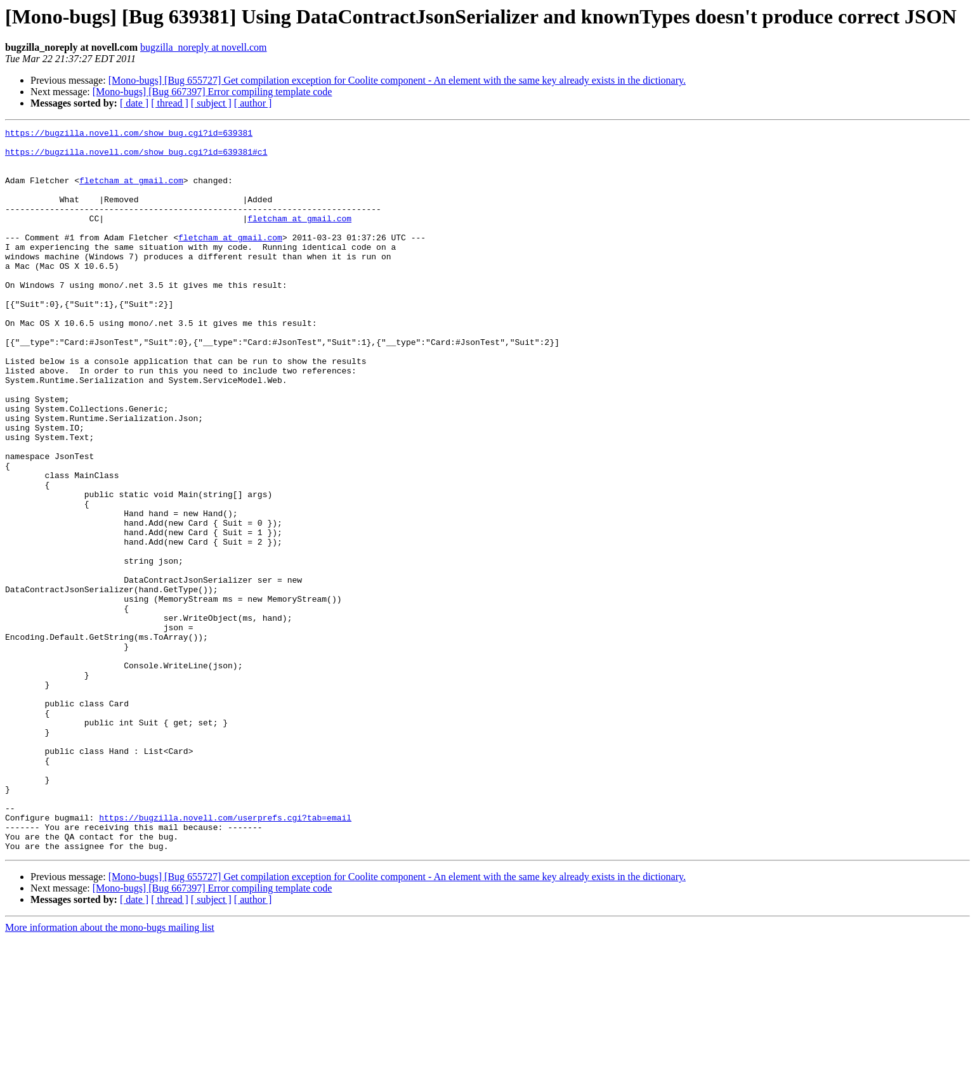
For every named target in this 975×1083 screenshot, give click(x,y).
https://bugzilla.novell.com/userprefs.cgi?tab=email (225, 956)
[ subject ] (211, 103)
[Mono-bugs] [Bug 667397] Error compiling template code (212, 91)
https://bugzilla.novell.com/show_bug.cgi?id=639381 (128, 134)
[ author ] (253, 103)
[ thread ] (169, 103)
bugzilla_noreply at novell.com (203, 47)
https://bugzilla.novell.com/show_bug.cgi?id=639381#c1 (136, 157)
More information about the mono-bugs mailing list (109, 1072)
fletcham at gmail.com (131, 191)
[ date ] (134, 103)
